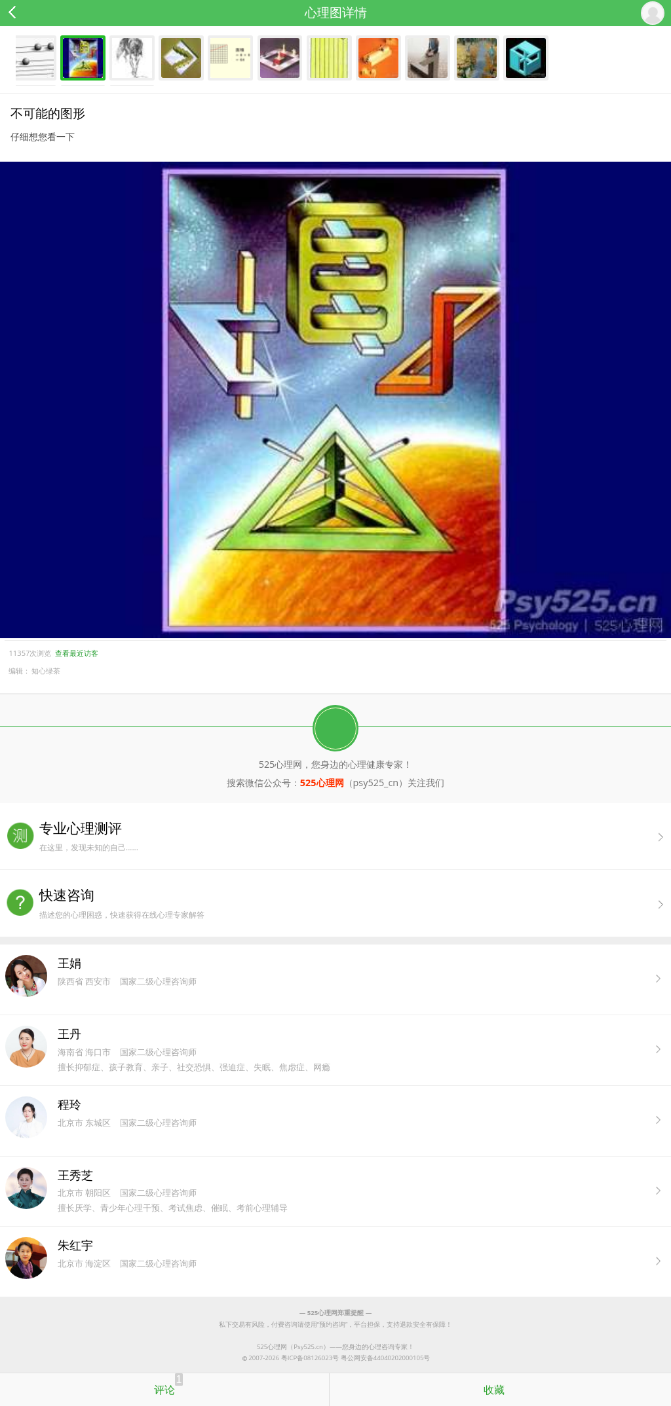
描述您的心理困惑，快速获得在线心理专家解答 (355, 903)
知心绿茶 (45, 671)
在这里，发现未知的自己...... (355, 836)
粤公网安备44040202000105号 (386, 1358)
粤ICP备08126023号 (310, 1358)
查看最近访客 (76, 653)
